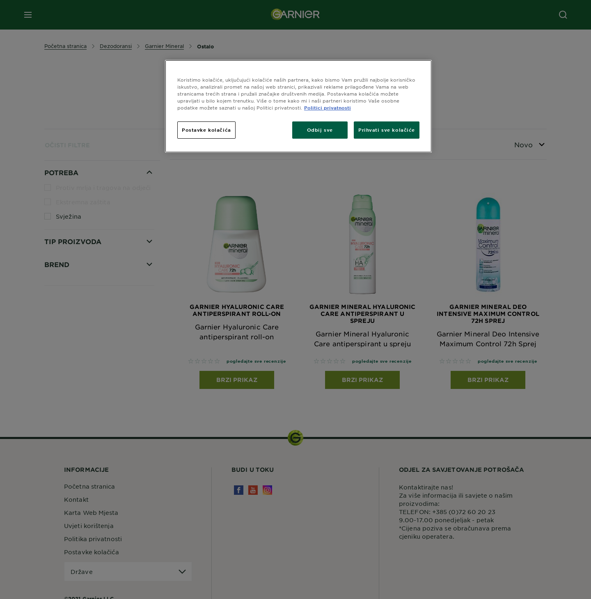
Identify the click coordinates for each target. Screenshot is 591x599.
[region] (298, 106)
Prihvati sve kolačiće (386, 130)
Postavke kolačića (206, 130)
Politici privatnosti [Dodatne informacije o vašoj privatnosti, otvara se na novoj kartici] (327, 107)
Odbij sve (320, 130)
